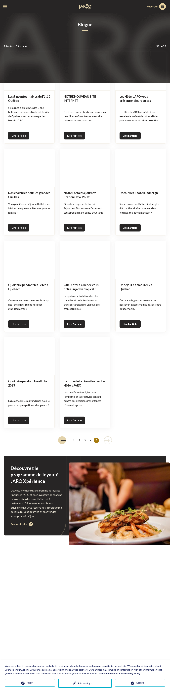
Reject (30, 682)
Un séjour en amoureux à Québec (136, 287)
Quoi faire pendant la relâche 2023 (27, 383)
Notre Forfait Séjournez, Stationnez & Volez (80, 195)
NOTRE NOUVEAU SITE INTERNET (80, 98)
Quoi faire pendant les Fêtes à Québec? (28, 287)
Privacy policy (132, 673)
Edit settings (85, 683)
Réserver (156, 6)
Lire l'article (18, 135)
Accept (140, 682)
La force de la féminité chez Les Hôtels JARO (85, 383)
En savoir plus (22, 524)
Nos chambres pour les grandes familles (29, 195)
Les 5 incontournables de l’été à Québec (29, 98)
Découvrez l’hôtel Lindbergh (139, 193)
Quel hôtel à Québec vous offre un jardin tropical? (81, 287)
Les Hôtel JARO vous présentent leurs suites (135, 98)
